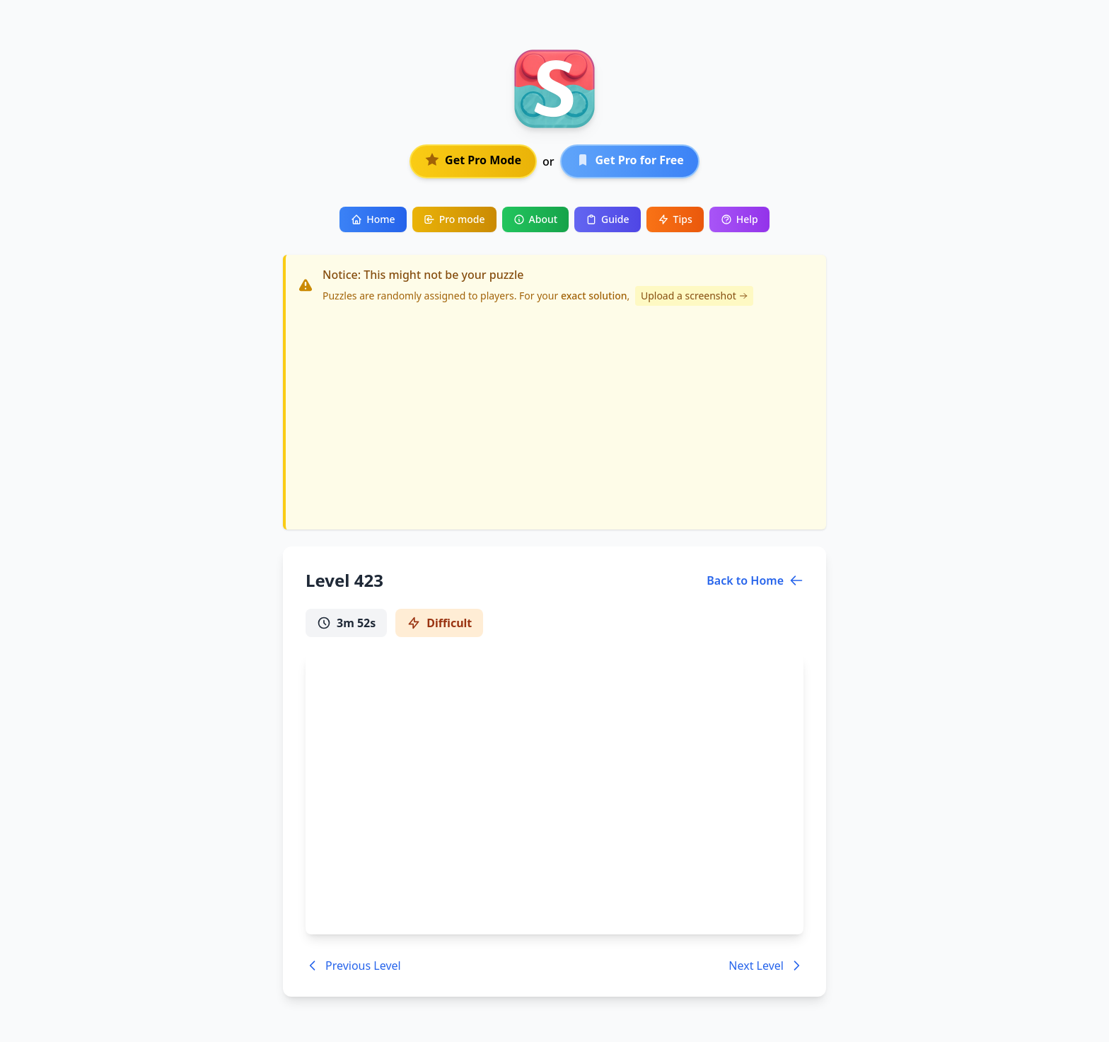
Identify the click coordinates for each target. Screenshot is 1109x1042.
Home (373, 219)
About (535, 219)
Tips (675, 219)
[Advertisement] (556, 412)
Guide (607, 219)
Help (739, 219)
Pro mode (454, 219)
